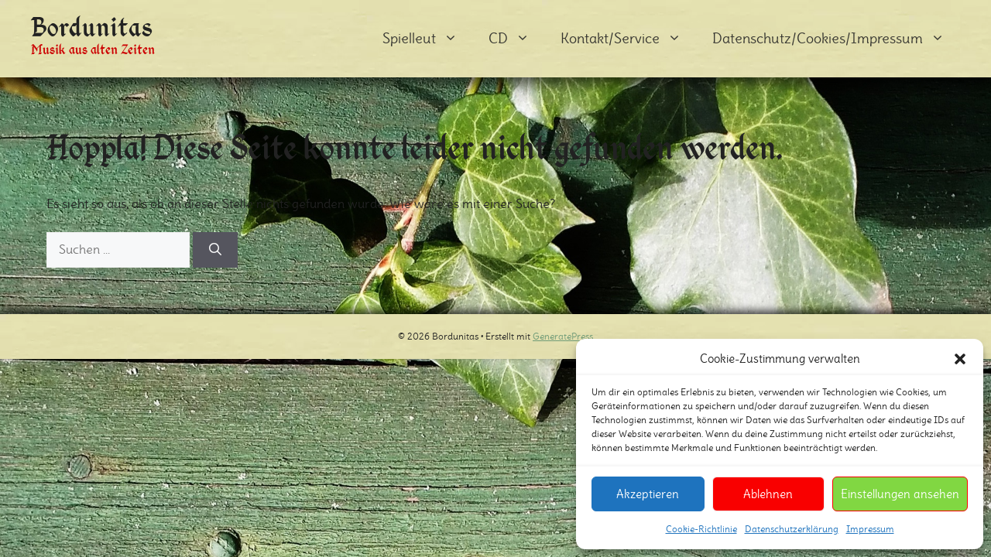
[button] (960, 359)
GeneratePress (563, 336)
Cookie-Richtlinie (701, 529)
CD (517, 38)
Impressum (870, 529)
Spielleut (427, 38)
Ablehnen (768, 494)
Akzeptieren (647, 494)
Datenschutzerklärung (791, 529)
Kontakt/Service (629, 38)
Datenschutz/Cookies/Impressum (836, 38)
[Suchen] (215, 250)
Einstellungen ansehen (900, 494)
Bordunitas (92, 26)
